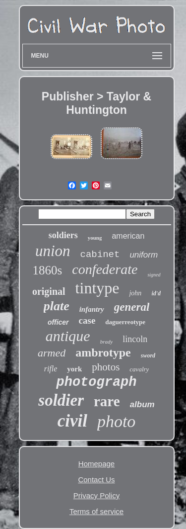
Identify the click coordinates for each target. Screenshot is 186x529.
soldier (61, 400)
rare (107, 401)
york (74, 369)
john (135, 293)
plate (56, 306)
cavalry (139, 369)
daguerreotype (125, 322)
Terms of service (96, 511)
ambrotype (103, 352)
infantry (91, 309)
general (132, 307)
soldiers (63, 235)
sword (148, 355)
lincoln (135, 339)
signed (153, 274)
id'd (156, 293)
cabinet (100, 254)
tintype (97, 288)
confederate (104, 269)
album (142, 404)
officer (58, 322)
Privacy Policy (96, 495)
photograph (96, 382)
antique (68, 336)
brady (106, 342)
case (87, 320)
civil (72, 421)
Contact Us (96, 479)
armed (51, 353)
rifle (51, 368)
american (128, 236)
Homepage (96, 463)
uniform (143, 255)
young (95, 238)
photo (116, 421)
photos (106, 367)
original (48, 291)
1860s (47, 270)
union (52, 251)
